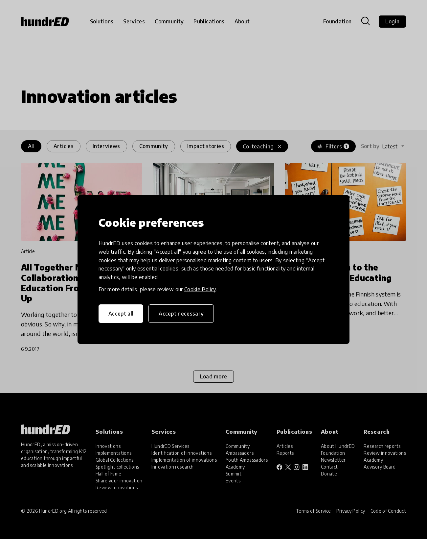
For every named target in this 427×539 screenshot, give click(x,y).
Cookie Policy (200, 289)
